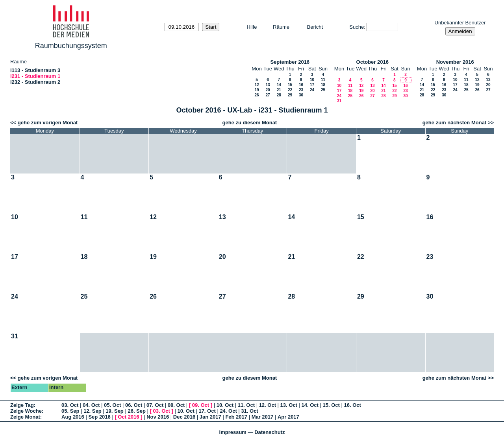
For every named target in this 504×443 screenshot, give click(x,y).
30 (301, 95)
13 (267, 85)
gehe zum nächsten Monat (454, 123)
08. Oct (176, 405)
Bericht (315, 27)
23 (301, 90)
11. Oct (246, 405)
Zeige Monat (25, 417)
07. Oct (154, 405)
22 (290, 90)
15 (290, 85)
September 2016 (289, 62)
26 (256, 95)
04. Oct (91, 405)
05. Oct (112, 405)
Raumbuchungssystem (71, 46)
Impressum (232, 432)
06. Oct (133, 405)
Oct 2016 (128, 417)
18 (323, 85)
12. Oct (267, 405)
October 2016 (372, 62)
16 (301, 85)
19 (256, 90)
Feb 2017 (236, 417)
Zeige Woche (26, 411)
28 (279, 95)
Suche (356, 27)
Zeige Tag (22, 405)
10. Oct (225, 405)
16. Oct (352, 405)
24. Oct (228, 411)
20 (267, 90)
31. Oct (249, 411)
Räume (281, 27)
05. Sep (70, 411)
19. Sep (115, 411)
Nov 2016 (157, 417)
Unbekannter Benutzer (460, 23)
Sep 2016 (99, 417)
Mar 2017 (263, 417)
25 (323, 90)
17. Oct (206, 411)
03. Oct (69, 405)
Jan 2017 (210, 417)
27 (267, 95)
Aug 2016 (72, 417)
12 (256, 85)
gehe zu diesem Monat (249, 123)
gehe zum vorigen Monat (48, 123)
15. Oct (331, 405)
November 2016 (455, 62)
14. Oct (310, 405)
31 (339, 101)
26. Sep (137, 411)
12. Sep (92, 411)
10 (312, 80)
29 (290, 95)
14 (279, 85)
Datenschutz (269, 432)
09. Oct (200, 405)
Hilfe (252, 27)
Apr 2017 (288, 417)
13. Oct (288, 405)
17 (312, 85)
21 (279, 90)
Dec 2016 (184, 417)
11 (323, 80)
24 (312, 90)
